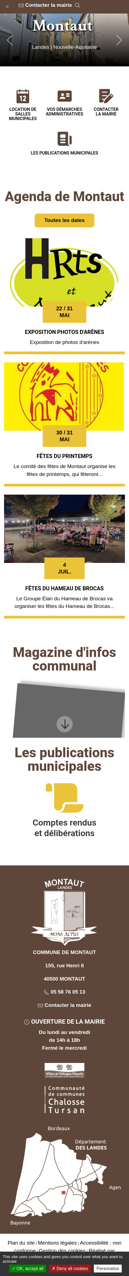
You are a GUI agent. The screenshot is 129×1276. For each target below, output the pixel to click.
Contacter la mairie (45, 5)
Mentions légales (57, 1243)
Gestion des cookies (62, 1251)
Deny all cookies (70, 1268)
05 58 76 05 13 (64, 992)
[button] (7, 5)
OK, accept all (28, 1268)
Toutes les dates (64, 220)
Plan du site (21, 1243)
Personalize (108, 1268)
